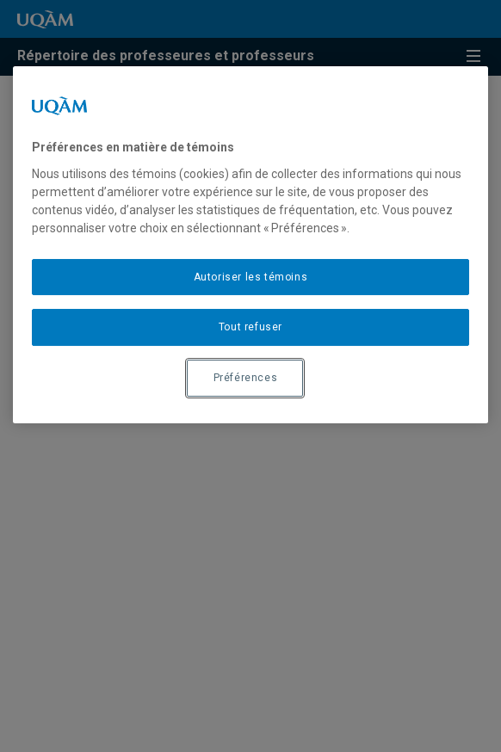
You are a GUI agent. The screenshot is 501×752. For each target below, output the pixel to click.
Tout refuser (250, 328)
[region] (251, 244)
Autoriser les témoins (251, 277)
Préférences (245, 378)
